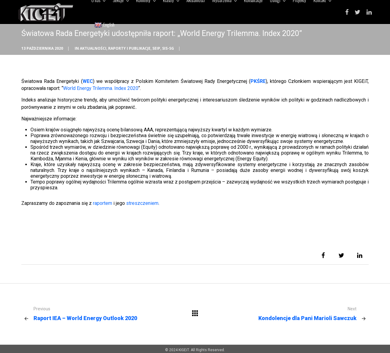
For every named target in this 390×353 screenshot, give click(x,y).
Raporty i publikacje (129, 48)
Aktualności (93, 48)
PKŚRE (258, 81)
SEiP (156, 48)
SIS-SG (168, 48)
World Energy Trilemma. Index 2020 (100, 88)
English (104, 24)
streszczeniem (142, 203)
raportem (102, 203)
